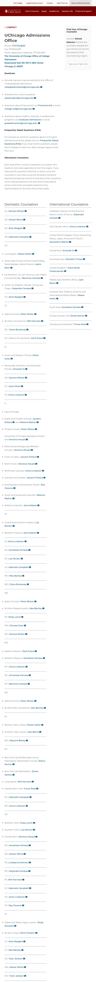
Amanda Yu (19, 373)
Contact (50, 3)
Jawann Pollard (28, 461)
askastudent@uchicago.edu (19, 102)
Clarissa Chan (17, 629)
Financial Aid (45, 109)
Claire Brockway (17, 333)
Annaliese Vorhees (18, 554)
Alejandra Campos (21, 292)
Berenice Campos (31, 282)
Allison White (16, 224)
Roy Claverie (15, 909)
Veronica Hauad (17, 443)
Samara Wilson (16, 215)
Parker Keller (34, 729)
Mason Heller (25, 258)
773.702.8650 (18, 50)
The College (17, 3)
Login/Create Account (34, 3)
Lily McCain (14, 563)
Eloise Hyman (77, 320)
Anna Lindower (16, 399)
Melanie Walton (28, 426)
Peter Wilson (27, 318)
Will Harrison (34, 325)
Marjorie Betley (17, 744)
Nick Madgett (16, 232)
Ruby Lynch (15, 621)
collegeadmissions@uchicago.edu (22, 91)
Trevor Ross (30, 792)
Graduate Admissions (30, 124)
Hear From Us (62, 3)
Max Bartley (15, 580)
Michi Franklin (27, 937)
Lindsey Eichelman (18, 866)
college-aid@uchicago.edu (18, 113)
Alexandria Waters (59, 246)
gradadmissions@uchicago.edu (21, 127)
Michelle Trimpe (74, 263)
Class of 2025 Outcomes (80, 3)
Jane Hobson (30, 509)
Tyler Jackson (16, 962)
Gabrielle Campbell (19, 241)
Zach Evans (37, 342)
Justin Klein (14, 390)
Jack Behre (33, 736)
